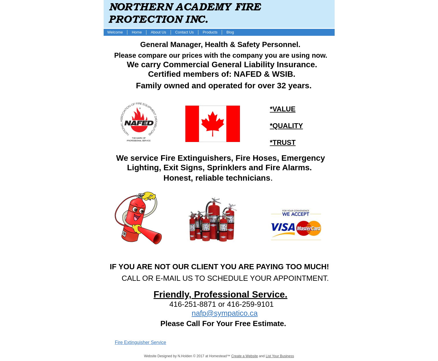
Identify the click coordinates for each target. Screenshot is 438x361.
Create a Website (244, 356)
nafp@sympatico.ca (225, 313)
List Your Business (280, 356)
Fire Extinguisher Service (140, 342)
